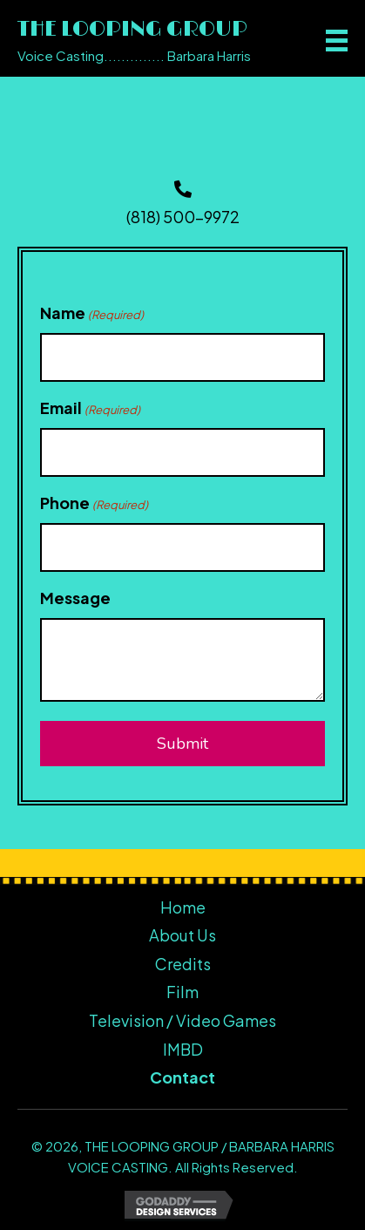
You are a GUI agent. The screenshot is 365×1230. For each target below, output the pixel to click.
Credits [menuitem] (183, 964)
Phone (94, 503)
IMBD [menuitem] (183, 1049)
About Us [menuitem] (182, 935)
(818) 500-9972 (183, 217)
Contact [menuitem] (182, 1077)
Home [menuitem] (183, 907)
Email (90, 408)
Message (75, 598)
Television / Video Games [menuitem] (182, 1020)
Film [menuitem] (182, 992)
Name (92, 313)
